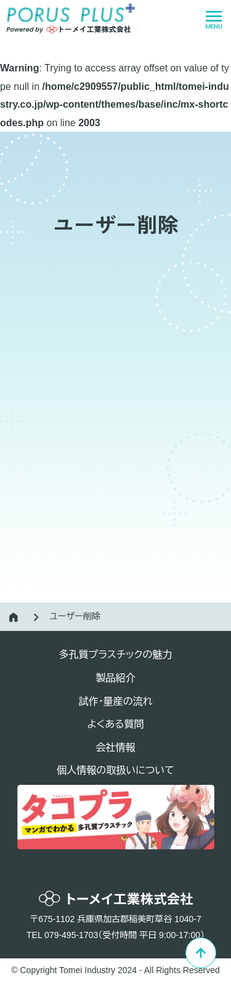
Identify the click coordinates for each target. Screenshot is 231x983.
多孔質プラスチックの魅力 (115, 654)
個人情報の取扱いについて (115, 770)
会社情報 (116, 747)
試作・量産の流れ (116, 701)
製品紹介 (116, 678)
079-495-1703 (71, 935)
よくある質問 (115, 724)
